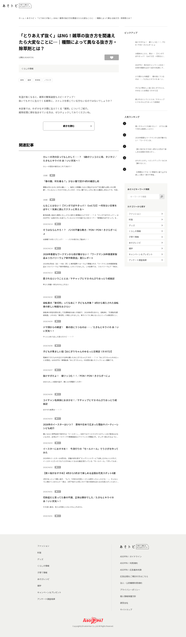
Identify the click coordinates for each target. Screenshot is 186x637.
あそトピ (30, 18)
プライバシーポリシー (130, 589)
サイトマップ (126, 609)
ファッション (135, 213)
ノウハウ (47, 80)
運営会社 (124, 602)
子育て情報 (134, 236)
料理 (131, 219)
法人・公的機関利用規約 (131, 582)
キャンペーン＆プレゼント (141, 254)
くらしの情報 (27, 68)
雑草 (29, 80)
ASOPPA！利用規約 (129, 563)
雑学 (131, 248)
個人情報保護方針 (128, 596)
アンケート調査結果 (138, 260)
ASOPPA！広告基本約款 (131, 569)
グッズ (132, 225)
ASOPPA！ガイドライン (131, 556)
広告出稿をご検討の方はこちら (134, 576)
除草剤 (37, 80)
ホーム (21, 18)
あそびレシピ (135, 242)
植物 (22, 80)
